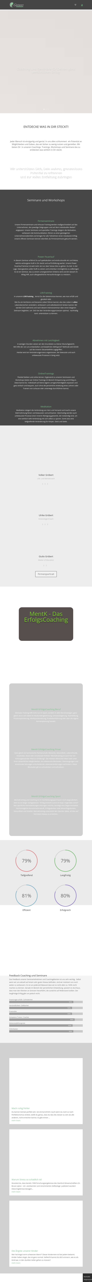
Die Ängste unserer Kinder (25, 1250)
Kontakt (87, 1276)
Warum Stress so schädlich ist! (27, 1179)
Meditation (45, 406)
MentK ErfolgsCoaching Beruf (46, 709)
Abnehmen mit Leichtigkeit (46, 340)
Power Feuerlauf (46, 256)
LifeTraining (46, 292)
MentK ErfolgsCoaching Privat (46, 749)
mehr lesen (16, 1120)
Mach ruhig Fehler (21, 1108)
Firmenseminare (46, 221)
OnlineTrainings (46, 373)
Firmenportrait (46, 574)
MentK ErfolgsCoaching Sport (46, 796)
